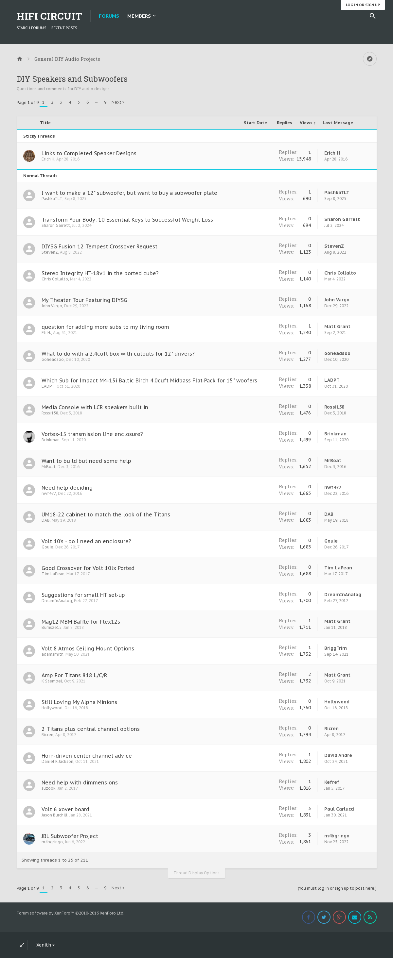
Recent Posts (64, 27)
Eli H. (46, 332)
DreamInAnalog (57, 600)
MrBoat (49, 466)
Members (139, 16)
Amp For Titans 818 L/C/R (74, 675)
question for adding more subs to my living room (105, 327)
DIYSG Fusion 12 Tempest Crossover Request (99, 246)
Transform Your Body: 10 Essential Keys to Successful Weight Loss (127, 219)
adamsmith (52, 654)
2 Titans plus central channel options (91, 729)
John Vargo (52, 305)
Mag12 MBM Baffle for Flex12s (81, 621)
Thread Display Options (196, 872)
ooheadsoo (53, 359)
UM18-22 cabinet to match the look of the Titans (106, 514)
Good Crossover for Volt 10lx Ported (88, 568)
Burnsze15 (52, 627)
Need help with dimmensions (80, 782)
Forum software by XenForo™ (70, 913)
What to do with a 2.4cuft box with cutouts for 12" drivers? (118, 353)
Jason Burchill (54, 815)
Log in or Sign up (363, 5)
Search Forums (31, 27)
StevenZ (50, 252)
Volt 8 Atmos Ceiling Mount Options (88, 648)
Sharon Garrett (56, 225)
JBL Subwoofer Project (70, 836)
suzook (49, 788)
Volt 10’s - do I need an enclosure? (86, 541)
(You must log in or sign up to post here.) (337, 888)
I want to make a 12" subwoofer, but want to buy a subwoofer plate (129, 193)
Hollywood (52, 707)
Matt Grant (337, 326)
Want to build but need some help (86, 461)
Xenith (43, 945)
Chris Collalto (55, 279)
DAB (46, 520)
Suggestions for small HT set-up (83, 595)
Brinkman (51, 439)
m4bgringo (52, 841)
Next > (118, 102)
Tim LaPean (53, 573)
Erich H (48, 159)
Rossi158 (50, 413)
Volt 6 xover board (65, 809)
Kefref (331, 782)
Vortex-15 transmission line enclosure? (92, 434)
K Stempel (52, 681)
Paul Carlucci (339, 809)
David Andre (338, 755)
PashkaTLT (52, 198)
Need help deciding (67, 487)
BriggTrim (335, 648)
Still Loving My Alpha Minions (79, 702)
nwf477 (49, 493)
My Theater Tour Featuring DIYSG (84, 300)
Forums (109, 16)
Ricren (47, 734)
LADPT (48, 386)
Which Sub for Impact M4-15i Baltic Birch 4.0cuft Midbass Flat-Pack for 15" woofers (149, 380)
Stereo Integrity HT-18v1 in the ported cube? (100, 273)
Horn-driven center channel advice (87, 755)
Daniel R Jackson (57, 761)
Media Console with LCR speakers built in (95, 407)
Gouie (47, 547)
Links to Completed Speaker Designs (89, 153)
